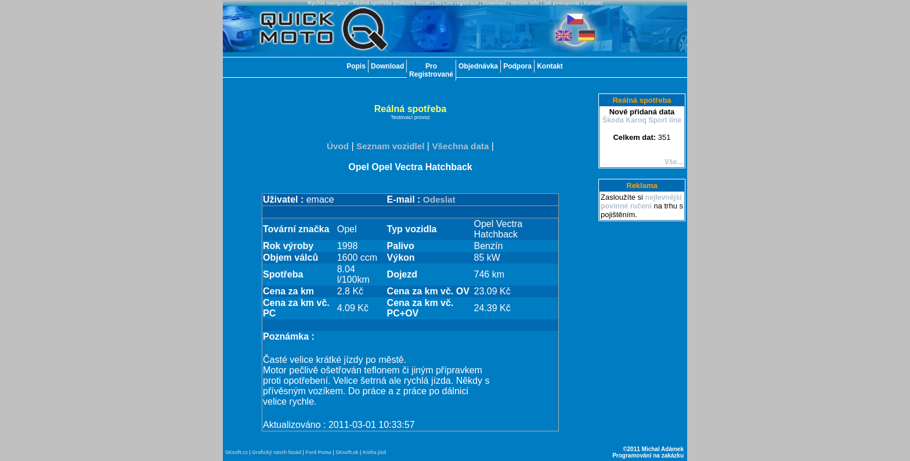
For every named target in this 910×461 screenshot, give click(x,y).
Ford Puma (318, 452)
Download (495, 3)
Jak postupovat (561, 3)
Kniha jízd (374, 452)
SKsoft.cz (236, 452)
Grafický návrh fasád (276, 452)
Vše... (674, 162)
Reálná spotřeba (372, 3)
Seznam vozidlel (390, 146)
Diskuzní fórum (413, 3)
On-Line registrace (457, 3)
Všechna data (460, 146)
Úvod (338, 146)
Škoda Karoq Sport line (642, 120)
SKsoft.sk (346, 452)
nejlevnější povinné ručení (641, 201)
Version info (525, 3)
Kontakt (593, 3)
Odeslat (439, 199)
